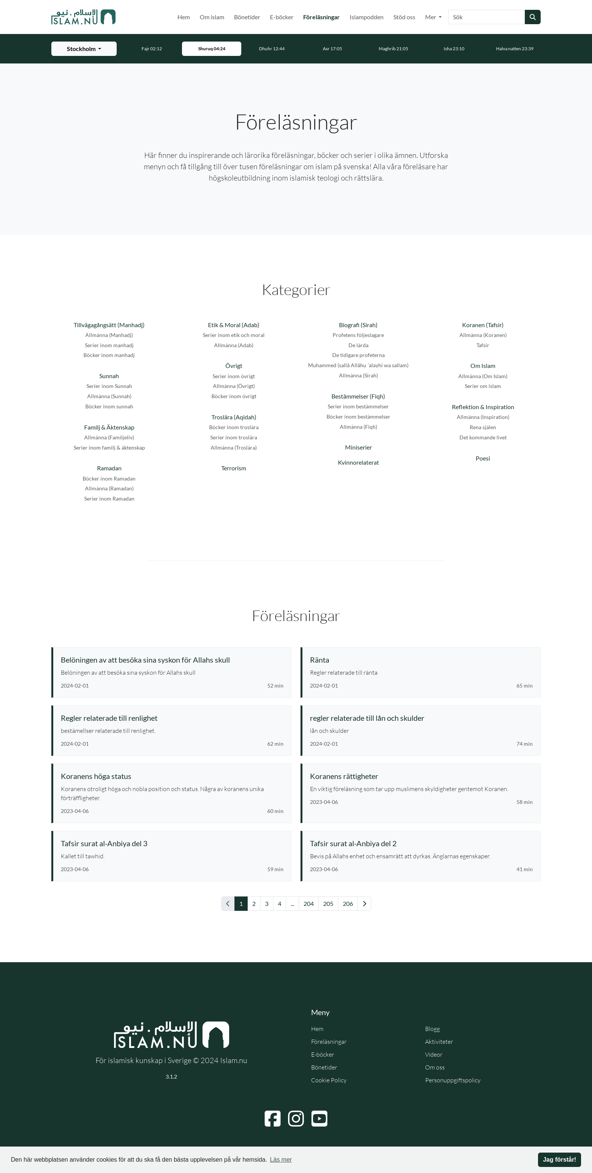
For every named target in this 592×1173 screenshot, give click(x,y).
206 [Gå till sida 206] (348, 903)
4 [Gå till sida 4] (279, 903)
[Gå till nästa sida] (364, 903)
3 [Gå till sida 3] (266, 903)
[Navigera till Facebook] (273, 1119)
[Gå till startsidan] (83, 17)
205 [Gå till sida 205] (328, 903)
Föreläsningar (323, 16)
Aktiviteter (439, 1041)
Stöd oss (404, 16)
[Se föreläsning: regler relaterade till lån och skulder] (421, 717)
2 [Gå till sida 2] (254, 903)
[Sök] (486, 17)
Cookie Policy (329, 1080)
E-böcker (281, 16)
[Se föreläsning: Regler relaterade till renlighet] (172, 717)
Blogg (432, 1028)
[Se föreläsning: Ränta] (421, 659)
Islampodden (367, 16)
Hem (183, 16)
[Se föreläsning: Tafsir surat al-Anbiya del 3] (172, 843)
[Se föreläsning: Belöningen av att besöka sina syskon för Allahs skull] (172, 659)
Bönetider (247, 16)
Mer (431, 16)
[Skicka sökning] (533, 17)
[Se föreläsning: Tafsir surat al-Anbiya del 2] (421, 843)
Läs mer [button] (281, 1159)
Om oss (435, 1067)
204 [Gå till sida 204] (309, 903)
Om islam (212, 16)
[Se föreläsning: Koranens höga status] (172, 775)
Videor (433, 1054)
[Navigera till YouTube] (319, 1119)
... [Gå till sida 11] (292, 903)
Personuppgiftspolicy (453, 1080)
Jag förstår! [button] (559, 1159)
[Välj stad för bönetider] (84, 49)
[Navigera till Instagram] (296, 1119)
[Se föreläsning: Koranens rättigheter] (421, 775)
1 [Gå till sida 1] (241, 903)
